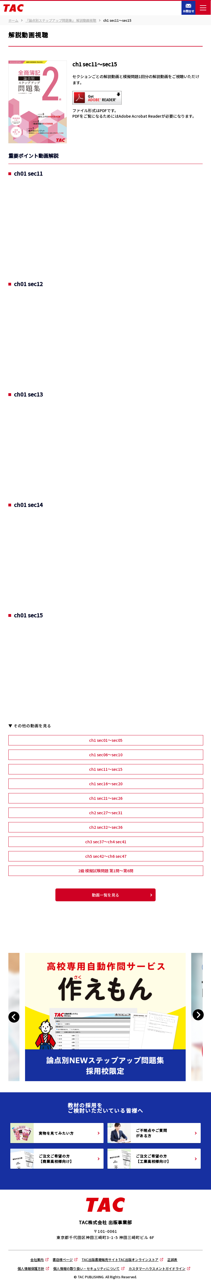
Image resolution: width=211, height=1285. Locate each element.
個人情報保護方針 (31, 1268)
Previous (14, 1017)
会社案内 (37, 1259)
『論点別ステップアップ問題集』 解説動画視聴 (60, 20)
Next (198, 1015)
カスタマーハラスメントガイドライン (157, 1268)
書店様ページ (63, 1259)
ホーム (13, 20)
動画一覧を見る (105, 895)
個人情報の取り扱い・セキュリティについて (86, 1268)
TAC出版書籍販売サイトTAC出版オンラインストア (120, 1259)
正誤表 (172, 1259)
